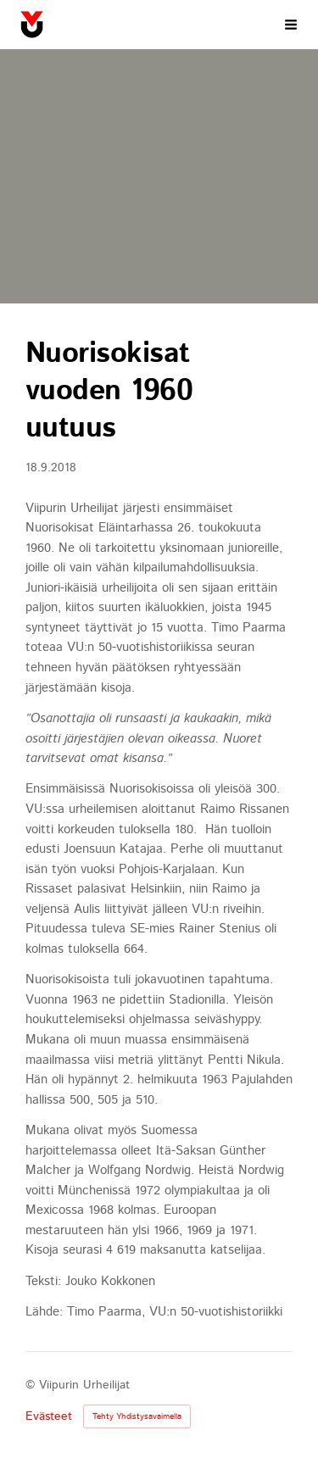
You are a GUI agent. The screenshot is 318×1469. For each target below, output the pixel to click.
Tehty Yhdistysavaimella (136, 1416)
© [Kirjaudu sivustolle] (32, 1385)
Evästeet (48, 1416)
